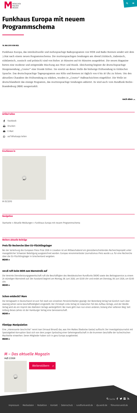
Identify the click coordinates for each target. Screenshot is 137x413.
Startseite (6, 223)
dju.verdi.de (101, 405)
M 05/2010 (24, 179)
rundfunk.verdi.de (84, 405)
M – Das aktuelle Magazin (27, 354)
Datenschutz (67, 405)
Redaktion (42, 405)
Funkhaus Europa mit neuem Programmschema (57, 223)
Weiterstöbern (40, 365)
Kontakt (54, 405)
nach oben (127, 99)
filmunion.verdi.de (119, 405)
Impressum (14, 405)
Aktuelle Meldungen (23, 223)
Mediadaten (28, 405)
